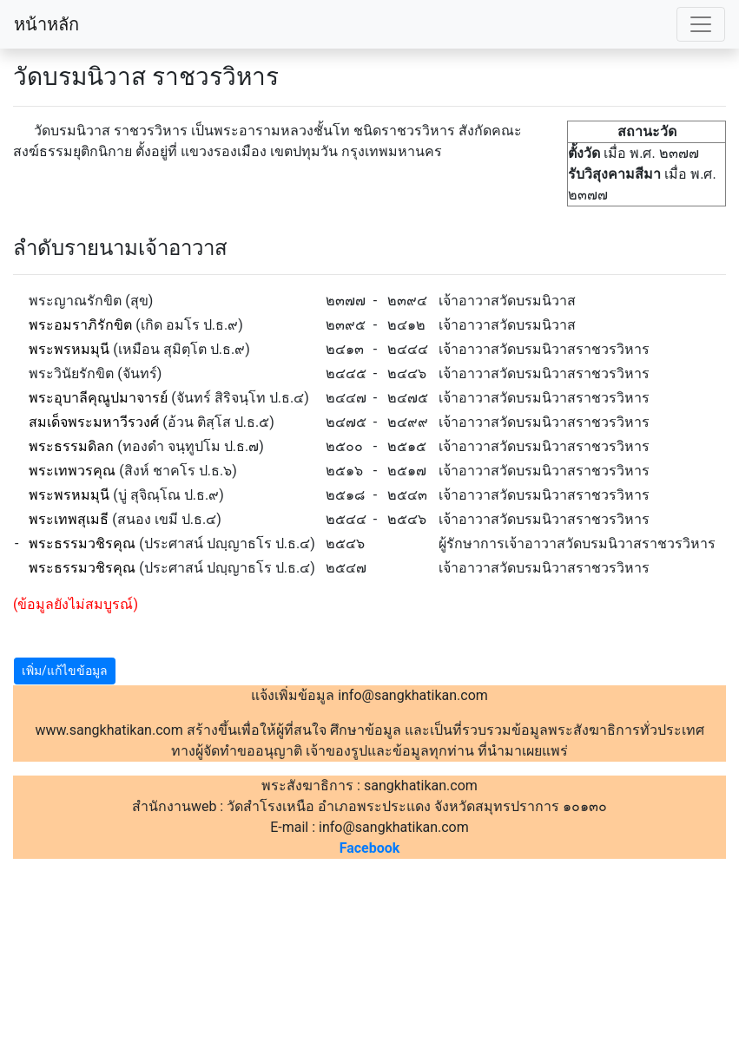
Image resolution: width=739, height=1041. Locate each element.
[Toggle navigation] (700, 24)
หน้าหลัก (46, 24)
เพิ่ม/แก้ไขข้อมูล (65, 671)
